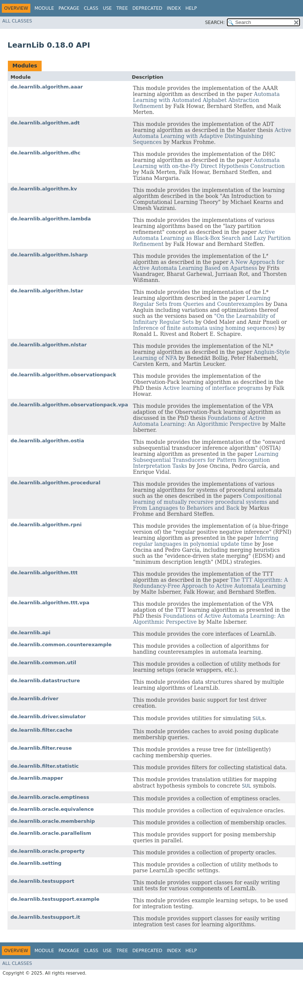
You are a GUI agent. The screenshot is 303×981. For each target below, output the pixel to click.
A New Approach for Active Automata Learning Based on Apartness (208, 265)
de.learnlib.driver (34, 698)
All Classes (17, 21)
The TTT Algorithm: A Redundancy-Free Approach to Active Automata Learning (210, 583)
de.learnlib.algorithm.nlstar (48, 344)
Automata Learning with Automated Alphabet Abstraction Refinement (206, 100)
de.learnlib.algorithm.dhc (45, 153)
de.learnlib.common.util (43, 662)
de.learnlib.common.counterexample (60, 644)
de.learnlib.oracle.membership (52, 821)
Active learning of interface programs (213, 388)
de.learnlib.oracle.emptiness (49, 797)
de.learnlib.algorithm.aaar (46, 87)
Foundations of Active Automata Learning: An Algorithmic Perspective (199, 421)
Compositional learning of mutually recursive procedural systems (207, 499)
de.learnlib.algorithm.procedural (55, 482)
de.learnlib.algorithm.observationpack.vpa (69, 404)
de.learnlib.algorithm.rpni (46, 524)
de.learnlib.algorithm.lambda (50, 219)
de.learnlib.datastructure (45, 680)
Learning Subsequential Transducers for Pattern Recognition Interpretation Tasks (205, 460)
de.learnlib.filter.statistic (44, 766)
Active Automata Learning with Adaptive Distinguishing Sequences (212, 136)
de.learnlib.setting (36, 863)
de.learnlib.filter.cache (41, 730)
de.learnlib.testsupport (42, 881)
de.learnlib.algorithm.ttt (44, 572)
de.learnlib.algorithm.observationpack (63, 374)
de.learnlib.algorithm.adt (45, 123)
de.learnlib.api (30, 632)
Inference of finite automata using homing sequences (203, 328)
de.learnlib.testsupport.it (45, 917)
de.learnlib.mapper (36, 778)
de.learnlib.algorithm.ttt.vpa (49, 602)
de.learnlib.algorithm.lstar (46, 291)
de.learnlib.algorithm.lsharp (49, 255)
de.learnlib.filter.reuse (41, 748)
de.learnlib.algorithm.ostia (47, 440)
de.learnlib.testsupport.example (54, 899)
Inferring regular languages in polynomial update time (205, 541)
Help (191, 8)
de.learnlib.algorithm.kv (43, 189)
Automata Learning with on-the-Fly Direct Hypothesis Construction (209, 163)
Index (174, 8)
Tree (122, 8)
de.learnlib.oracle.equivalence (52, 809)
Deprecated (147, 8)
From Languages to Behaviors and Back (186, 508)
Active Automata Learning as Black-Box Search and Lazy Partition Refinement (212, 238)
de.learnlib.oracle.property (47, 851)
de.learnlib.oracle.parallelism (50, 833)
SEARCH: (215, 22)
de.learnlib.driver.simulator (48, 716)
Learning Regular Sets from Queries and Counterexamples (201, 301)
